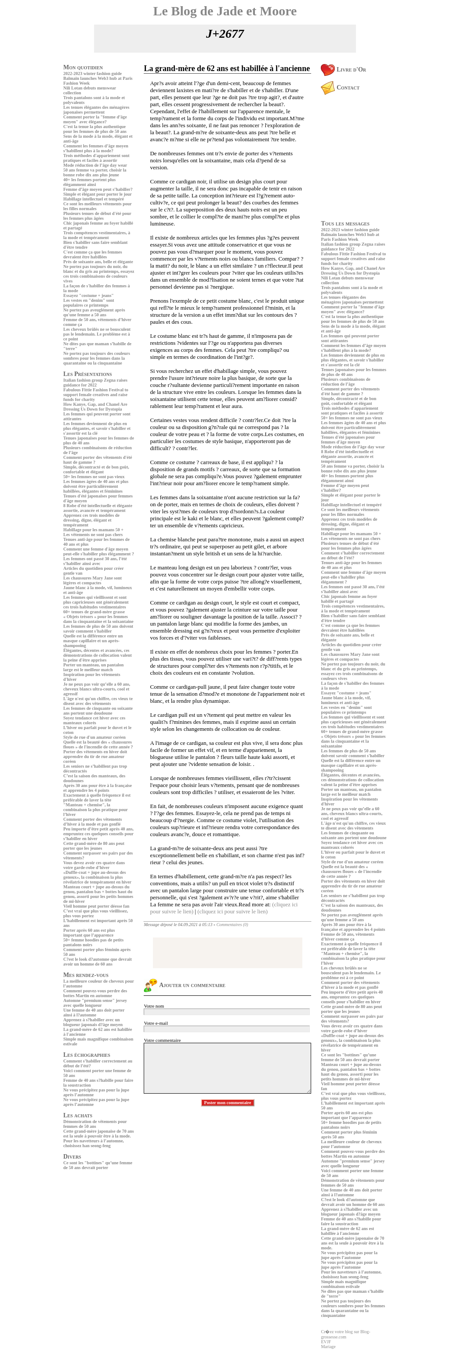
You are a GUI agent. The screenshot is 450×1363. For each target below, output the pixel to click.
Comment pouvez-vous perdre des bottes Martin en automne (95, 993)
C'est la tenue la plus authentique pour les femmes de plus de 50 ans (95, 129)
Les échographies (86, 1055)
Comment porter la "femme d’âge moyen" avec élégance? (95, 119)
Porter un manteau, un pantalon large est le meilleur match (93, 667)
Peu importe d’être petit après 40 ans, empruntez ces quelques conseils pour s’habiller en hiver (98, 833)
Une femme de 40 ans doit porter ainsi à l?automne (93, 1012)
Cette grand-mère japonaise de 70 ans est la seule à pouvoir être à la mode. (98, 1133)
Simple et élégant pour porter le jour (97, 194)
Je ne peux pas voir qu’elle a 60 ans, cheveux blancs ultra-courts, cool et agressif (96, 689)
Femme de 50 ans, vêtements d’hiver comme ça (347, 936)
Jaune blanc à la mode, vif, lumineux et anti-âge (346, 700)
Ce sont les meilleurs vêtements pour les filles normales (350, 512)
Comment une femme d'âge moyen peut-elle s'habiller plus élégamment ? (98, 551)
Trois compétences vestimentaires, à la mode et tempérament (96, 235)
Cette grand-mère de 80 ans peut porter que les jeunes (93, 846)
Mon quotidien (83, 67)
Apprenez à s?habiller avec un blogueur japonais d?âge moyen (93, 1022)
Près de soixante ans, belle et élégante (98, 261)
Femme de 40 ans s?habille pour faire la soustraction (351, 1221)
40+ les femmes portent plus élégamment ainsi (89, 182)
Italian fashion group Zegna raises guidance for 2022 (95, 382)
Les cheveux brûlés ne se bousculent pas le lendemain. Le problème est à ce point (97, 334)
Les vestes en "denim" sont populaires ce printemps (88, 303)
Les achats (77, 1115)
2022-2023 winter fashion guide (92, 73)
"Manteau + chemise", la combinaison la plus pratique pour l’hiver (95, 809)
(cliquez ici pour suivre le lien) (232, 911)
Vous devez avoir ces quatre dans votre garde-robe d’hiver (94, 865)
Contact (340, 87)
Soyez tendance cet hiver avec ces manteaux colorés (94, 720)
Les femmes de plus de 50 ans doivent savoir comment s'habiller (98, 628)
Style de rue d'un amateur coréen (94, 737)
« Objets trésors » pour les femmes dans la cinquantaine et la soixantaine (98, 619)
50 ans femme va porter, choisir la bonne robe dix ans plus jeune (95, 172)
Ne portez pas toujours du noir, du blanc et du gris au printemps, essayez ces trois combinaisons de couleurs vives (98, 273)
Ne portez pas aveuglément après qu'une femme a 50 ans (94, 312)
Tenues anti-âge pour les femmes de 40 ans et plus (351, 565)
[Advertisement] (89, 1233)
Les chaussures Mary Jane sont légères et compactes (92, 580)
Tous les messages (345, 223)
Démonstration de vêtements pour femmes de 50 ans (95, 1124)
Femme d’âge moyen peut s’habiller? (98, 189)
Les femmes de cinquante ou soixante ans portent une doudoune (98, 710)
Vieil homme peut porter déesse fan (96, 906)
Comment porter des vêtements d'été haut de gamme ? (350, 391)
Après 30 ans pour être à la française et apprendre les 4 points (97, 788)
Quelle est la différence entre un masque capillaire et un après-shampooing (93, 640)
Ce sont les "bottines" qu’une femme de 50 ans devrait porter (97, 1165)
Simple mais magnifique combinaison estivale (343, 1284)
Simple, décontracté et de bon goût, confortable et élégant (96, 469)
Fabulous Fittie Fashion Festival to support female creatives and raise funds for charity (95, 394)
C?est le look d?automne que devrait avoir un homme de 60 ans (97, 961)
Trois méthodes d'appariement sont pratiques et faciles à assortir (96, 158)
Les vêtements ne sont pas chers (93, 534)
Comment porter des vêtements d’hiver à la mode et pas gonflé (92, 821)
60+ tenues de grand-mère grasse (94, 611)
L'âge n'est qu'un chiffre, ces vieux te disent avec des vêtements (98, 701)
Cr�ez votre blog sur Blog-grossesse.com (345, 1334)
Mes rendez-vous (86, 975)
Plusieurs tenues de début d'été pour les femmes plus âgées (97, 216)
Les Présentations (87, 374)
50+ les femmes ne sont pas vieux (94, 476)
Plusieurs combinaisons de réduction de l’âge (345, 381)
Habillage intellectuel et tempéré (93, 199)
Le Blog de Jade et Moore (225, 11)
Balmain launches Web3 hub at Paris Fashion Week (350, 237)
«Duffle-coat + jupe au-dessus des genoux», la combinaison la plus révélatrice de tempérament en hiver (97, 877)
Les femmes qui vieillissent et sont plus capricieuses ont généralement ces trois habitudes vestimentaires (96, 602)
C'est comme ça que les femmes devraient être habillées (92, 254)
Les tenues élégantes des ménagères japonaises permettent (96, 109)
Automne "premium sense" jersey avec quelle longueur (95, 1003)
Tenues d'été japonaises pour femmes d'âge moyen (348, 439)
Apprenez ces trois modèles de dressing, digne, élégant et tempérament (91, 520)
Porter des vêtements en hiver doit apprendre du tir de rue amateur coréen (95, 756)
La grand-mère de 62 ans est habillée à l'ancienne (347, 1231)
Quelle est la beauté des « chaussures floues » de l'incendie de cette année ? (98, 744)
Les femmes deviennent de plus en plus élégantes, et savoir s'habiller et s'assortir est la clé (97, 428)
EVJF (326, 1341)
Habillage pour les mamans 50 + (93, 529)
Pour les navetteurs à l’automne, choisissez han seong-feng (93, 1143)
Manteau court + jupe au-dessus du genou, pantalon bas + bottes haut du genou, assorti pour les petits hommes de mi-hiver (98, 894)
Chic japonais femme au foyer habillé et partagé (349, 599)
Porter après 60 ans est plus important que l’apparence (89, 932)
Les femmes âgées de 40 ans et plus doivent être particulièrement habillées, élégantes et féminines (95, 486)
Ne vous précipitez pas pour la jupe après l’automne (349, 1255)
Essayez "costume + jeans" (88, 295)
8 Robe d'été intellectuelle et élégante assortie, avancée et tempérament (97, 508)
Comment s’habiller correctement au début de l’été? (352, 555)
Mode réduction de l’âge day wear (95, 165)
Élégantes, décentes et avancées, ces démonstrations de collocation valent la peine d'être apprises (97, 655)
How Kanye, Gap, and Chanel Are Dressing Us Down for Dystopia (95, 406)
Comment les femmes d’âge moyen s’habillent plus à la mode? (95, 148)
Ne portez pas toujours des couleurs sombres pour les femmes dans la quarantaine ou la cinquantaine (96, 358)
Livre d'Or (343, 69)
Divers (72, 1156)
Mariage (328, 1346)
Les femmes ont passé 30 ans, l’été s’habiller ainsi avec (95, 561)
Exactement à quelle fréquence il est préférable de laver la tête (97, 797)
